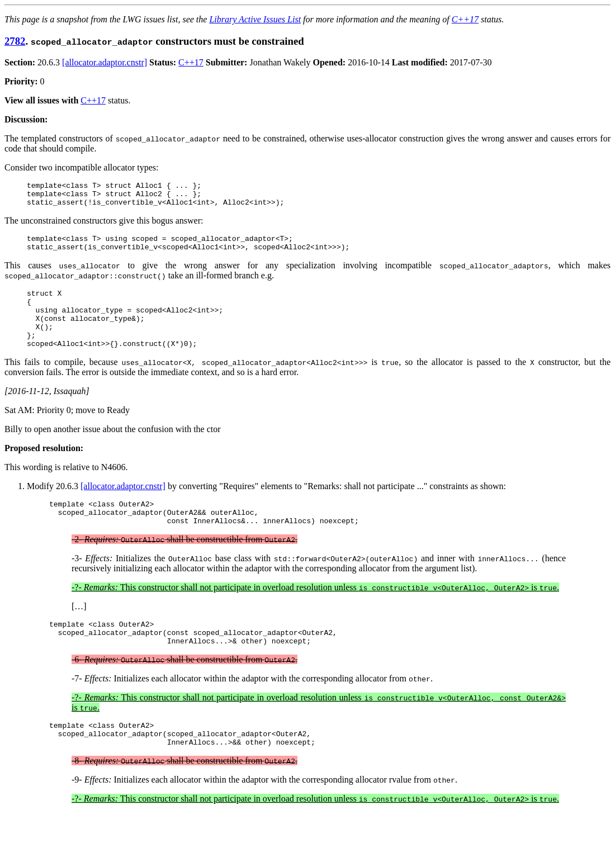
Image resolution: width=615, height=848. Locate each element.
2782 (14, 41)
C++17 (465, 19)
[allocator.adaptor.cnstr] (104, 62)
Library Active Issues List (255, 19)
